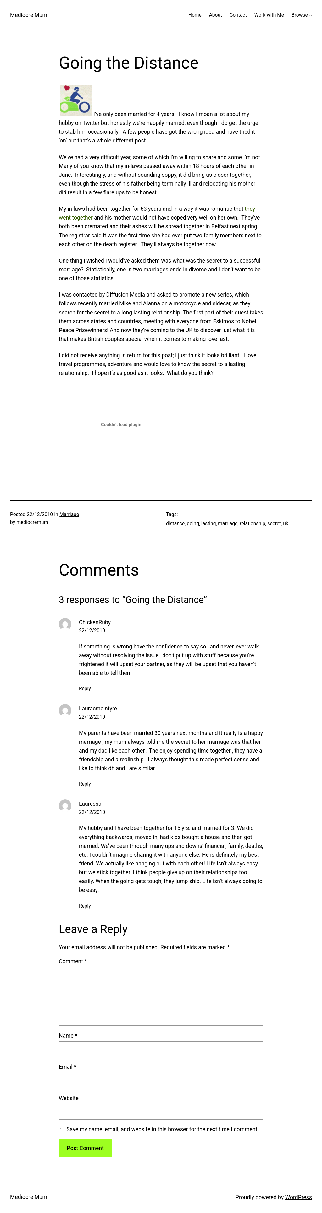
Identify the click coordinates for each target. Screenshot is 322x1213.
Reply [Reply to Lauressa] (85, 906)
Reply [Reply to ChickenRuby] (85, 689)
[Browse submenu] (310, 15)
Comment (73, 961)
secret (274, 523)
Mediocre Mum (28, 15)
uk (285, 523)
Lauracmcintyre (98, 708)
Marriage (69, 514)
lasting (208, 523)
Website (69, 1098)
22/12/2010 (92, 630)
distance (175, 523)
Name (68, 1035)
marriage (227, 523)
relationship (252, 523)
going (193, 523)
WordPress (298, 1197)
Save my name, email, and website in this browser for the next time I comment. (162, 1129)
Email (67, 1067)
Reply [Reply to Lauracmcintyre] (85, 784)
